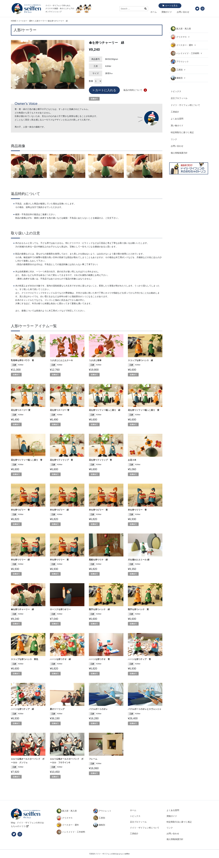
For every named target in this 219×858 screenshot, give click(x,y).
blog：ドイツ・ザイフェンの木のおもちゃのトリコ (27, 824)
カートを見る (171, 5)
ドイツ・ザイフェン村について (185, 105)
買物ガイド (166, 12)
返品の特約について (132, 90)
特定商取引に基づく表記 (182, 132)
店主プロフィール (179, 98)
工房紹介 (175, 112)
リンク (174, 139)
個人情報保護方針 (179, 153)
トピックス (176, 91)
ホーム (153, 12)
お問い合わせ (183, 12)
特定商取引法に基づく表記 (179, 822)
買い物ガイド (177, 125)
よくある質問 (177, 118)
